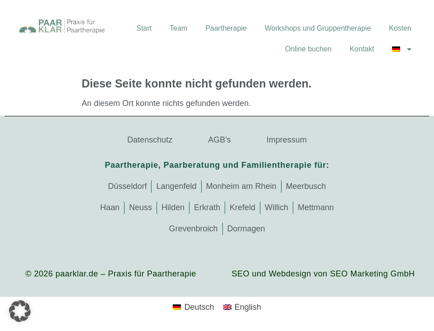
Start (144, 28)
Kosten (400, 28)
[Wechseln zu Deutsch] (193, 307)
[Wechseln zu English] (242, 307)
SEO (241, 273)
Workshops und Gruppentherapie (318, 28)
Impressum (287, 139)
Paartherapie (226, 28)
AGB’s (219, 139)
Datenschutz (149, 139)
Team (178, 28)
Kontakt (362, 49)
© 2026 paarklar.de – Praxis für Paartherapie (110, 273)
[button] (20, 311)
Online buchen (308, 49)
